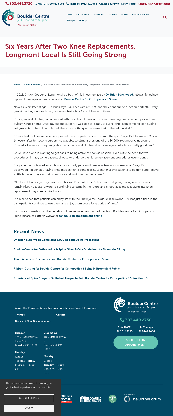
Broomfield (50, 332)
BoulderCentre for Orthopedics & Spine (90, 99)
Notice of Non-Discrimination (32, 321)
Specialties (99, 14)
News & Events (32, 84)
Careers (60, 314)
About (70, 14)
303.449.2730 (19, 3)
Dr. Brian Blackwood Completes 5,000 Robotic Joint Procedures (56, 240)
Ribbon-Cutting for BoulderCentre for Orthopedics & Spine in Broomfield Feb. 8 (67, 268)
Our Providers (83, 14)
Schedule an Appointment (154, 3)
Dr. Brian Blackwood (119, 94)
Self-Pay (83, 20)
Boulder (20, 332)
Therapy (71, 20)
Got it (29, 408)
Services (124, 14)
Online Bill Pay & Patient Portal (117, 3)
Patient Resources (141, 14)
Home (17, 84)
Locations (112, 14)
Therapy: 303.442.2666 (81, 3)
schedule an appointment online (80, 216)
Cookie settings (29, 398)
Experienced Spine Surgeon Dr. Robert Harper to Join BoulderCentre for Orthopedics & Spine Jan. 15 (80, 278)
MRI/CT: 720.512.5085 (49, 3)
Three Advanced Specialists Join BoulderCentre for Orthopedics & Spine (62, 259)
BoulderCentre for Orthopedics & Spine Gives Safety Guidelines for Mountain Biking (69, 249)
